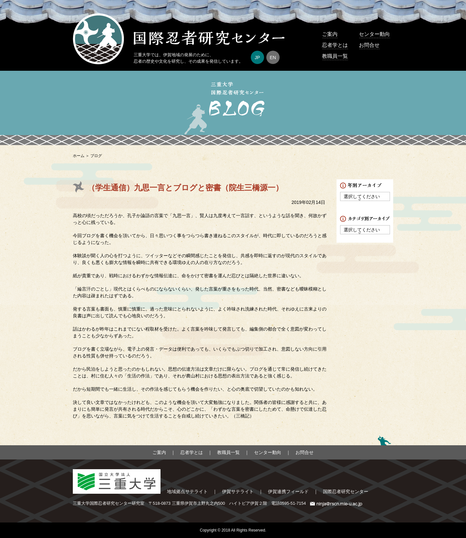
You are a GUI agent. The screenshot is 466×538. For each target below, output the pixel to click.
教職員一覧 (335, 56)
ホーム (78, 155)
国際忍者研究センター (345, 491)
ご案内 (330, 34)
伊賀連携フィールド (288, 491)
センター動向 (374, 34)
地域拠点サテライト (187, 491)
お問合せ (369, 45)
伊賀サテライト (238, 491)
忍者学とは (335, 45)
